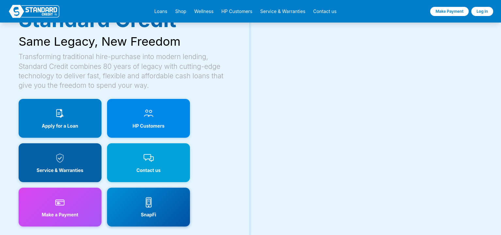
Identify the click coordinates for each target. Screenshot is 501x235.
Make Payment (449, 11)
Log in (482, 11)
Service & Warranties (282, 11)
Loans (160, 11)
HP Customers (236, 11)
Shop (180, 11)
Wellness (203, 11)
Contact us (325, 11)
